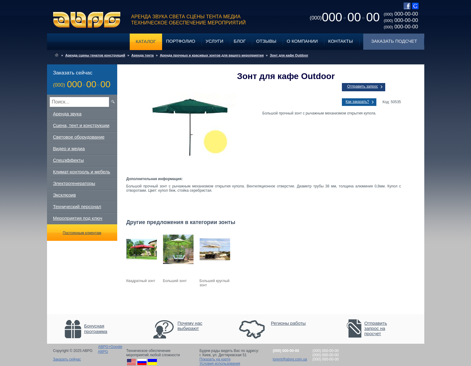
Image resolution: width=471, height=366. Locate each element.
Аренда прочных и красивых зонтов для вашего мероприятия (212, 55)
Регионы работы (288, 323)
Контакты (340, 41)
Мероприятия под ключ (77, 218)
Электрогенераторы (74, 183)
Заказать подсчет (394, 41)
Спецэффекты (68, 160)
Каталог (146, 41)
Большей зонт (175, 281)
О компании (302, 41)
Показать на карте (215, 359)
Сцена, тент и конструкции (81, 125)
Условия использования (220, 363)
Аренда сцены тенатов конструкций (95, 55)
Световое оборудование (79, 137)
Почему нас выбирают (190, 326)
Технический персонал (77, 206)
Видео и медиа (69, 148)
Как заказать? (357, 102)
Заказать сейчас (67, 359)
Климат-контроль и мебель (81, 171)
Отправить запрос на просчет (375, 328)
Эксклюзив (64, 194)
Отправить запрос (362, 86)
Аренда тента (142, 55)
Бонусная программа (95, 328)
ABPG (87, 20)
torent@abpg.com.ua (290, 359)
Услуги (214, 41)
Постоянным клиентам (82, 233)
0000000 (345, 17)
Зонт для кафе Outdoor (289, 55)
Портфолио (180, 41)
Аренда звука (67, 113)
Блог (240, 41)
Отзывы (266, 41)
